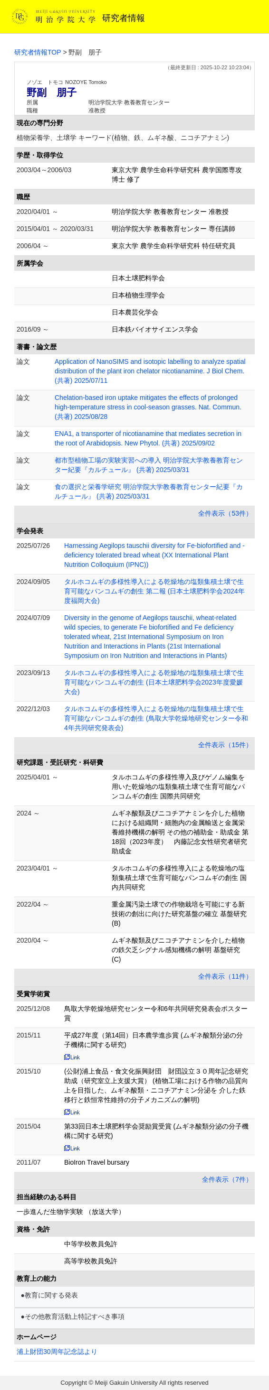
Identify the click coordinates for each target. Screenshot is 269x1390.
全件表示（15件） (225, 745)
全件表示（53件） (225, 513)
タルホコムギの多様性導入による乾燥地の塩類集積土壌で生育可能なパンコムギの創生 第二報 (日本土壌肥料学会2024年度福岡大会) (154, 591)
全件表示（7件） (227, 1179)
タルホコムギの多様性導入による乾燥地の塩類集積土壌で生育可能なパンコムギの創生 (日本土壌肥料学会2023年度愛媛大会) (154, 682)
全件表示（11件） (225, 976)
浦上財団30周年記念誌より (57, 1351)
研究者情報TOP (37, 52)
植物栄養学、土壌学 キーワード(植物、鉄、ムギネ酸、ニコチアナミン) (123, 137)
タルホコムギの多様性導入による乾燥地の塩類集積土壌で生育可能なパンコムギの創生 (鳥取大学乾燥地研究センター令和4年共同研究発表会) (156, 718)
